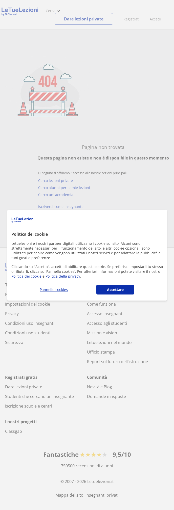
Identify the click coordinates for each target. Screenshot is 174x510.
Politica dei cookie (26, 276)
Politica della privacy (63, 276)
